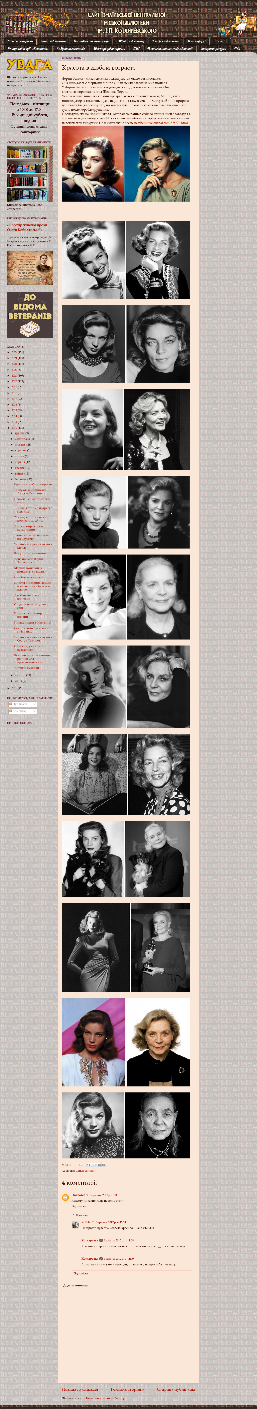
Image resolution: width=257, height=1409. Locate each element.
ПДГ (136, 49)
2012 (14, 428)
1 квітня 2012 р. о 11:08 (119, 1240)
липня (20, 456)
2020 (14, 381)
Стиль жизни (85, 1170)
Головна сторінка (20, 41)
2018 (14, 393)
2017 (14, 399)
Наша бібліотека (53, 41)
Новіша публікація (80, 1390)
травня (20, 468)
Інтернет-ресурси (213, 49)
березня (21, 479)
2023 (14, 364)
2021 (14, 375)
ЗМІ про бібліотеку (131, 41)
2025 (14, 352)
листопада (23, 439)
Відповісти (78, 1206)
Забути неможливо (71, 49)
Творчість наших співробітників (170, 49)
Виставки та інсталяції (91, 41)
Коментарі (18, 711)
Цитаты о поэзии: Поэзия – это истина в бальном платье (32, 587)
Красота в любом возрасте (33, 484)
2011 (14, 688)
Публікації (18, 704)
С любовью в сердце (28, 577)
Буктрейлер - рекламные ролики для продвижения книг (32, 659)
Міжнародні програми (109, 49)
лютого (20, 675)
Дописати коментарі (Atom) (104, 1398)
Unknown (78, 1195)
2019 (14, 387)
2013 (14, 422)
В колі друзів (197, 41)
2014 (14, 416)
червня (20, 462)
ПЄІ (237, 49)
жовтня (20, 444)
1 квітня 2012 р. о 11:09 (119, 1258)
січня (19, 681)
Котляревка (18, 18)
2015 (14, 410)
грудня (20, 433)
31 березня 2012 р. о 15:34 (109, 1222)
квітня (19, 473)
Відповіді (82, 1215)
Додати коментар (75, 1285)
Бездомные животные (30, 553)
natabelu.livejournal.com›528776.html (161, 123)
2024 (14, 358)
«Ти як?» (220, 41)
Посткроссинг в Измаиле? (32, 622)
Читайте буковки (26, 668)
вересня (21, 450)
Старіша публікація (176, 1390)
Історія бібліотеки (166, 41)
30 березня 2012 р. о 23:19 (103, 1195)
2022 (14, 370)
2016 (14, 404)
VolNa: (86, 1222)
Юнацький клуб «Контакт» (28, 49)
